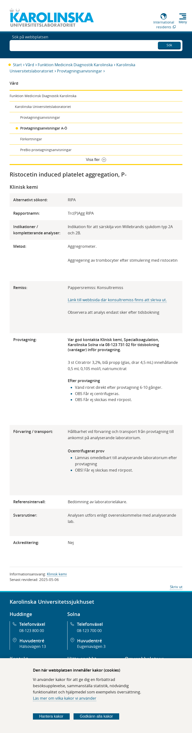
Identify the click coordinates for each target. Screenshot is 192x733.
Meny (183, 22)
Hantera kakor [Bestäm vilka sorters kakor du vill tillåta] (51, 716)
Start (17, 64)
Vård (29, 64)
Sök (169, 44)
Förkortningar (31, 139)
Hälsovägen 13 (32, 646)
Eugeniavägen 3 (91, 646)
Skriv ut (176, 586)
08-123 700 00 (89, 630)
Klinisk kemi (57, 574)
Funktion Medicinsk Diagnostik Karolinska (75, 64)
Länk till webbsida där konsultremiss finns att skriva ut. (117, 299)
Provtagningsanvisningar (79, 71)
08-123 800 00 (31, 630)
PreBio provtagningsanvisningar (46, 150)
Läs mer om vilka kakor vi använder (64, 698)
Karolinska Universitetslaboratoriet (43, 106)
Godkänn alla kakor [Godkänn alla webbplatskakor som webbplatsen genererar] (96, 716)
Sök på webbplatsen (30, 45)
